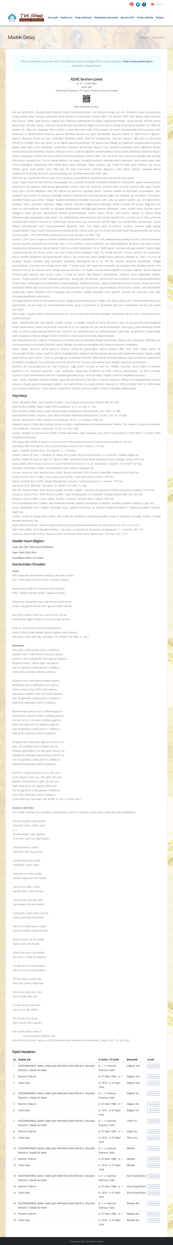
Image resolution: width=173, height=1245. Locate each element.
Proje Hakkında (83, 17)
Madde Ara (66, 17)
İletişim (160, 17)
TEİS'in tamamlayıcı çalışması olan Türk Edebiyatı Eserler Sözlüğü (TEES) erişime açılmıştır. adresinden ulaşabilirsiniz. (86, 63)
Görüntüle (153, 1066)
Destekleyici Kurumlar (106, 17)
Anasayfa (53, 17)
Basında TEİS (127, 17)
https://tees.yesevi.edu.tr (138, 61)
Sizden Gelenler (145, 17)
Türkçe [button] (157, 4)
